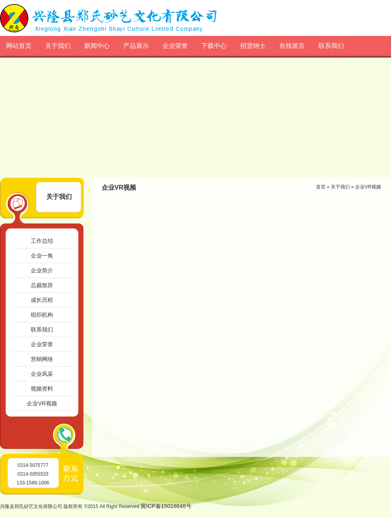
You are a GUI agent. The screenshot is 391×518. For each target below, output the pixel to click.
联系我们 (331, 45)
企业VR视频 (42, 403)
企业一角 (42, 255)
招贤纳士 (253, 45)
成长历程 (42, 300)
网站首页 (19, 45)
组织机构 (42, 315)
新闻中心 (97, 45)
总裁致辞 (42, 285)
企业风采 (42, 374)
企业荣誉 (175, 45)
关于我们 (58, 45)
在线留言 (292, 45)
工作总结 (42, 241)
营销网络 (42, 359)
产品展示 (136, 45)
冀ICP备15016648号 (166, 506)
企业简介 (42, 270)
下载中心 (214, 45)
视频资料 (42, 388)
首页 (321, 187)
